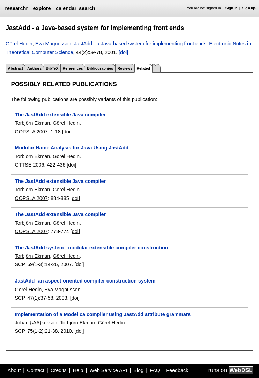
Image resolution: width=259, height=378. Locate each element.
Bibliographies (100, 68)
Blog (138, 370)
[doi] (123, 52)
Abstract (15, 68)
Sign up (249, 8)
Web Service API (108, 370)
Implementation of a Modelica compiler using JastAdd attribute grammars (103, 314)
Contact (35, 370)
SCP (19, 264)
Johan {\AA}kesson (36, 322)
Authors (34, 68)
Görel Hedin (19, 43)
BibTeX (52, 68)
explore (42, 8)
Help (78, 370)
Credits (59, 370)
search (87, 8)
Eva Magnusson (53, 43)
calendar (66, 8)
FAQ (155, 370)
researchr (16, 8)
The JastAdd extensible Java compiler (60, 114)
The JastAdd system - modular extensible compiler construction (91, 247)
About (14, 370)
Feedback (177, 370)
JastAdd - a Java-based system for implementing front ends (140, 43)
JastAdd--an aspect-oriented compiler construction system (85, 281)
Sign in (231, 8)
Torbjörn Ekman (32, 123)
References (72, 68)
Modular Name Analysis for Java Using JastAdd (71, 148)
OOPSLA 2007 (31, 131)
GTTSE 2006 (29, 165)
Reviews (124, 68)
